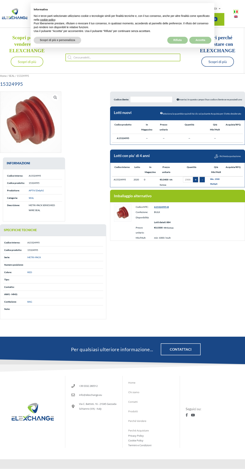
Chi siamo (133, 392)
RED (29, 272)
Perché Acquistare (138, 430)
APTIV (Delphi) (36, 190)
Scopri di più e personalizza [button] (57, 31)
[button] (55, 97)
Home (3, 75)
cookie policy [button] (47, 11)
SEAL (12, 75)
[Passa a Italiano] (235, 12)
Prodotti (133, 411)
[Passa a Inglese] (235, 17)
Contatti (133, 402)
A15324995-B (161, 210)
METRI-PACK (34, 257)
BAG (29, 301)
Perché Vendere (137, 421)
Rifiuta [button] (177, 31)
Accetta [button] (200, 31)
